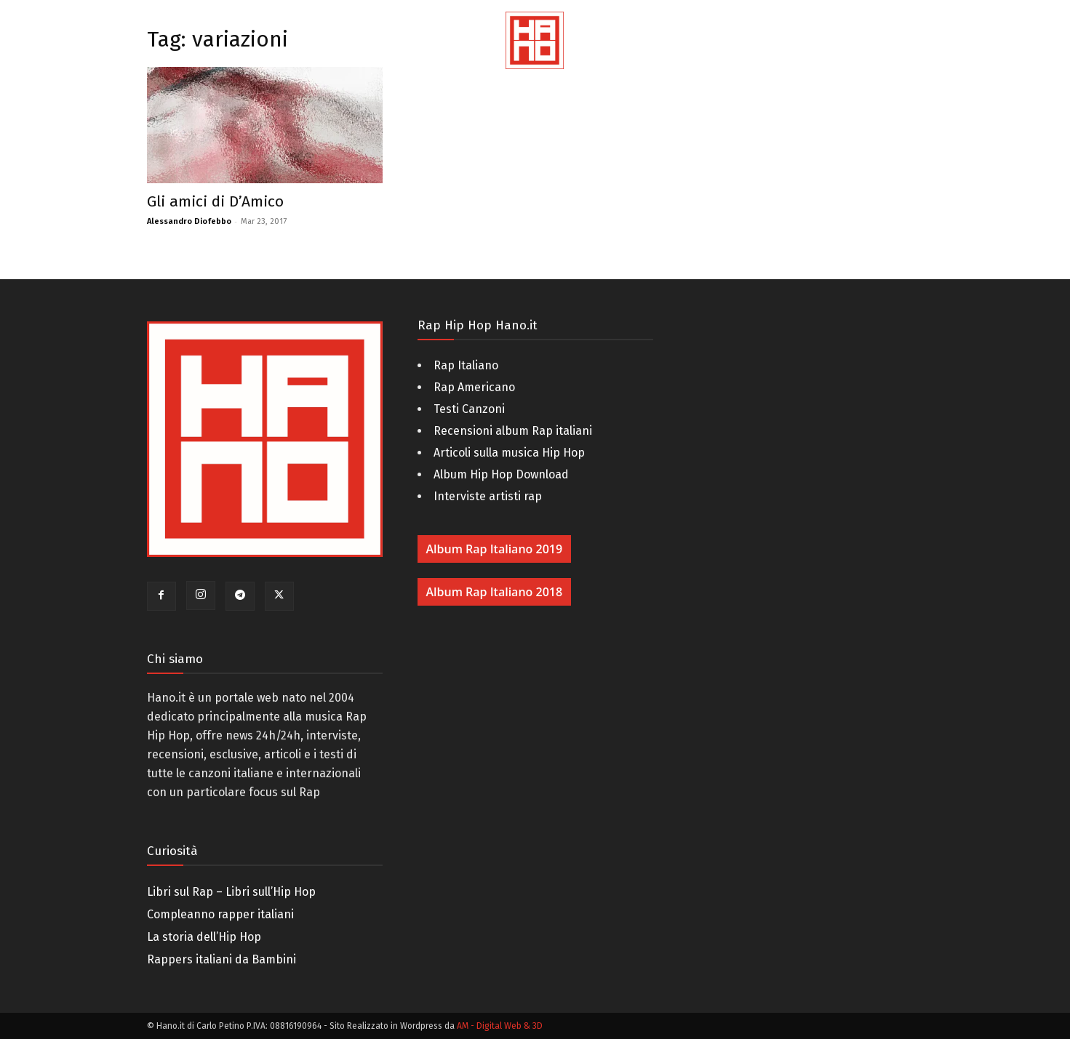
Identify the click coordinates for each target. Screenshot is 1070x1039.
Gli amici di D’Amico (215, 201)
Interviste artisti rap (488, 496)
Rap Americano (474, 387)
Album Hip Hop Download (501, 474)
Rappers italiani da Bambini (221, 959)
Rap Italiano (466, 365)
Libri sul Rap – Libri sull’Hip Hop (231, 892)
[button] (1041, 58)
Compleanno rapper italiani (220, 914)
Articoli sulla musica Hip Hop (509, 453)
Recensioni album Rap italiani (513, 431)
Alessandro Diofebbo (189, 221)
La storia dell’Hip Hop (204, 937)
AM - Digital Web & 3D (500, 1026)
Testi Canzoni (469, 409)
